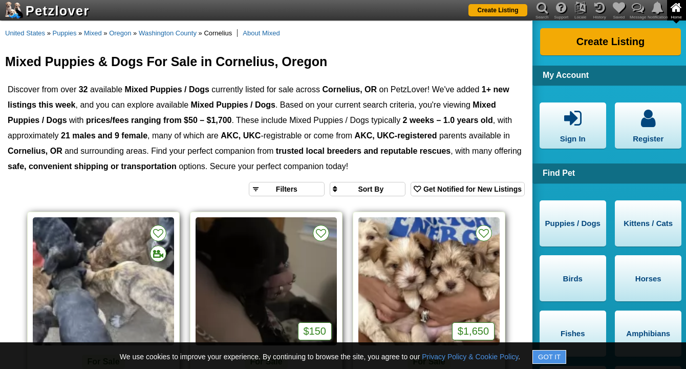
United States (25, 33)
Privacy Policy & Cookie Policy (470, 357)
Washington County (168, 33)
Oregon (120, 33)
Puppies (65, 33)
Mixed (93, 33)
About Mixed (261, 33)
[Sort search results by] (367, 189)
